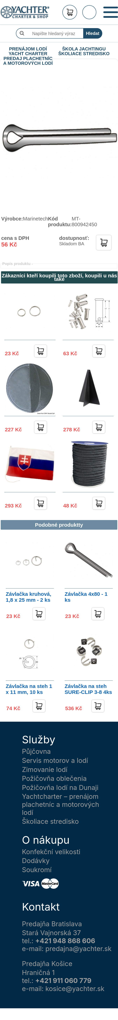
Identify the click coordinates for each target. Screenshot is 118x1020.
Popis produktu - (17, 264)
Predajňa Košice (47, 964)
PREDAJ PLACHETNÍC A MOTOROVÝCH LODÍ (28, 58)
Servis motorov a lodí (55, 760)
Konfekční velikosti (51, 852)
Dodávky (36, 861)
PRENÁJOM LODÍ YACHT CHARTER (28, 49)
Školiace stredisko (50, 821)
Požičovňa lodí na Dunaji (60, 787)
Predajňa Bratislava (52, 924)
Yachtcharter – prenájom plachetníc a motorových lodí (60, 804)
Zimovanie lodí (44, 770)
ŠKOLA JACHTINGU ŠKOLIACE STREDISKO (83, 49)
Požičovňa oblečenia (54, 778)
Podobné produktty (59, 525)
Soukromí (37, 870)
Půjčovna (36, 751)
